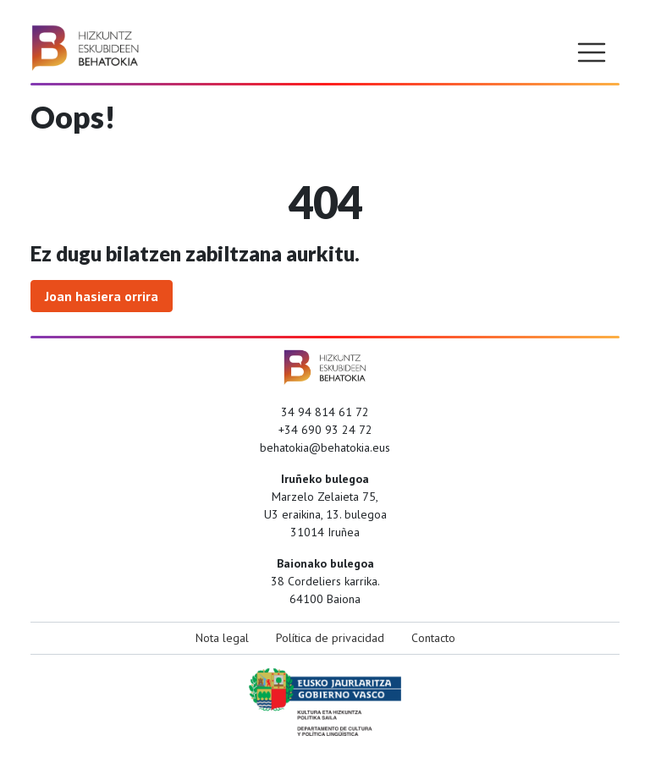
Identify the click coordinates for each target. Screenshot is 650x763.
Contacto (433, 637)
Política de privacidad (330, 637)
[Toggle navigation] (592, 52)
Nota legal (222, 637)
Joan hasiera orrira (101, 296)
